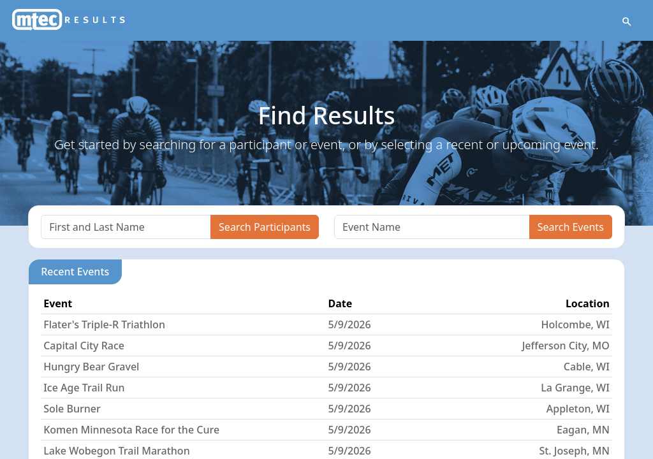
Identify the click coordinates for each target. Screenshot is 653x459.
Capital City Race (83, 346)
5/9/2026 (349, 325)
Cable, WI (587, 367)
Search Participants (265, 228)
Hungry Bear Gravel (91, 367)
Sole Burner (72, 409)
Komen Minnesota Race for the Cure (131, 430)
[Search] (126, 227)
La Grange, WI (575, 388)
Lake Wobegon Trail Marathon (116, 451)
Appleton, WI (578, 409)
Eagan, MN (583, 430)
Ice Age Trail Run (83, 388)
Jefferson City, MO (566, 346)
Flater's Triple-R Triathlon (104, 325)
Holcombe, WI (575, 325)
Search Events (571, 228)
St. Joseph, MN (574, 451)
